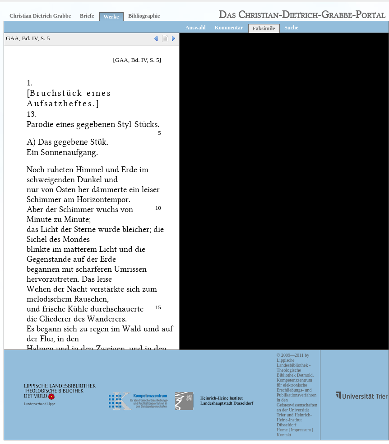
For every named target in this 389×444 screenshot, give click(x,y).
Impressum (300, 429)
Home (282, 429)
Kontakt (284, 434)
